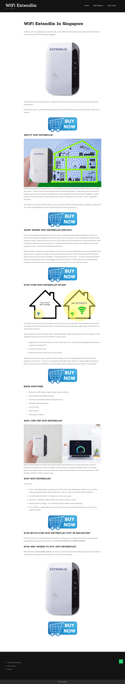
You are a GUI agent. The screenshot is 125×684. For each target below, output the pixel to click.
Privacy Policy (11, 666)
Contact (9, 669)
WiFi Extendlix (21, 5)
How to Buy (112, 5)
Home (86, 5)
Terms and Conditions (14, 662)
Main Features (98, 5)
